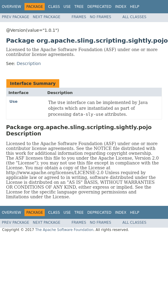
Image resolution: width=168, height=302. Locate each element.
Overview (11, 7)
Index (121, 7)
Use (67, 7)
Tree (79, 7)
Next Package (46, 17)
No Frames (100, 17)
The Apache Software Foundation (64, 230)
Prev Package (15, 17)
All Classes (134, 17)
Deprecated (99, 7)
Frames (79, 17)
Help (134, 7)
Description (29, 63)
